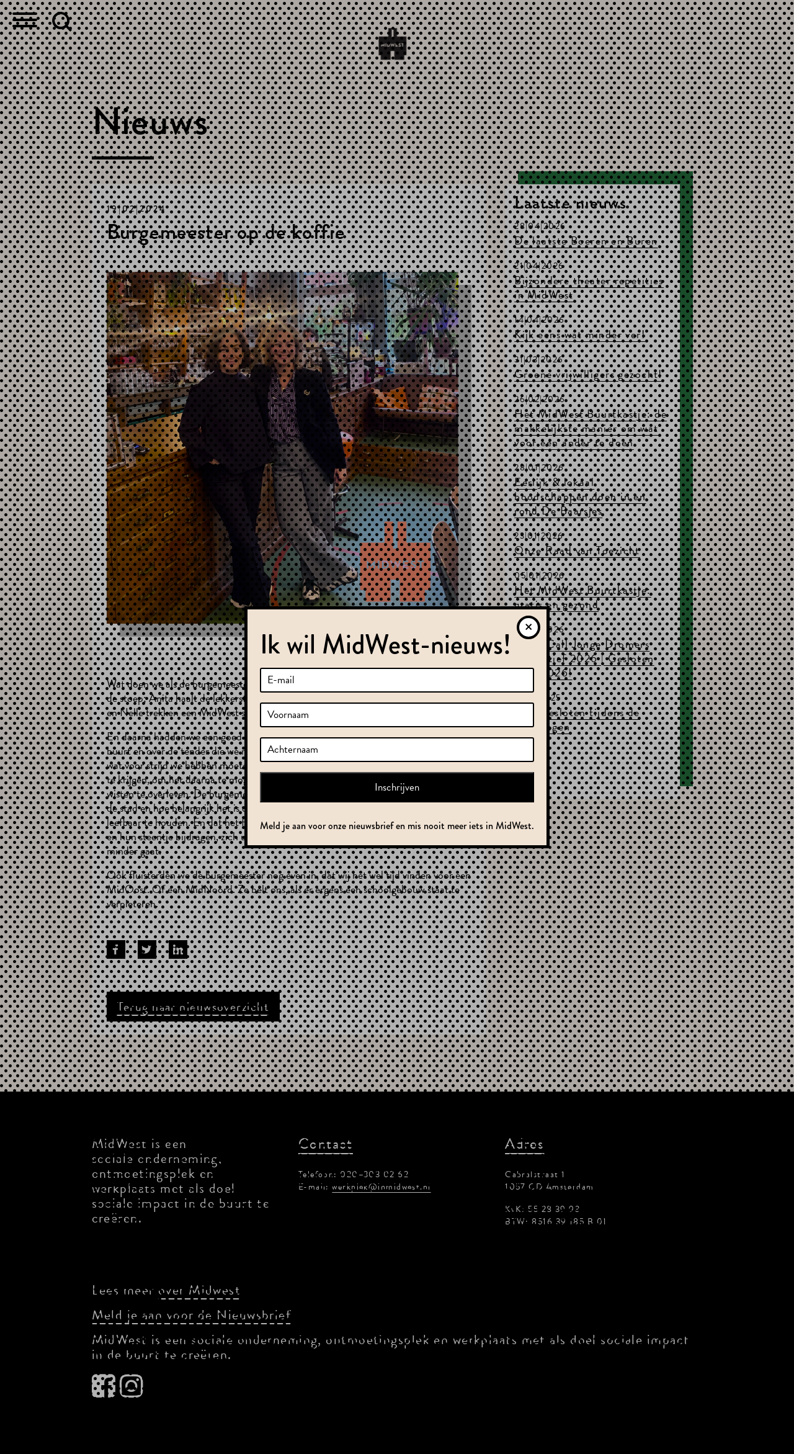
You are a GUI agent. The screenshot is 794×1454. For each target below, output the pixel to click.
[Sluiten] (528, 627)
